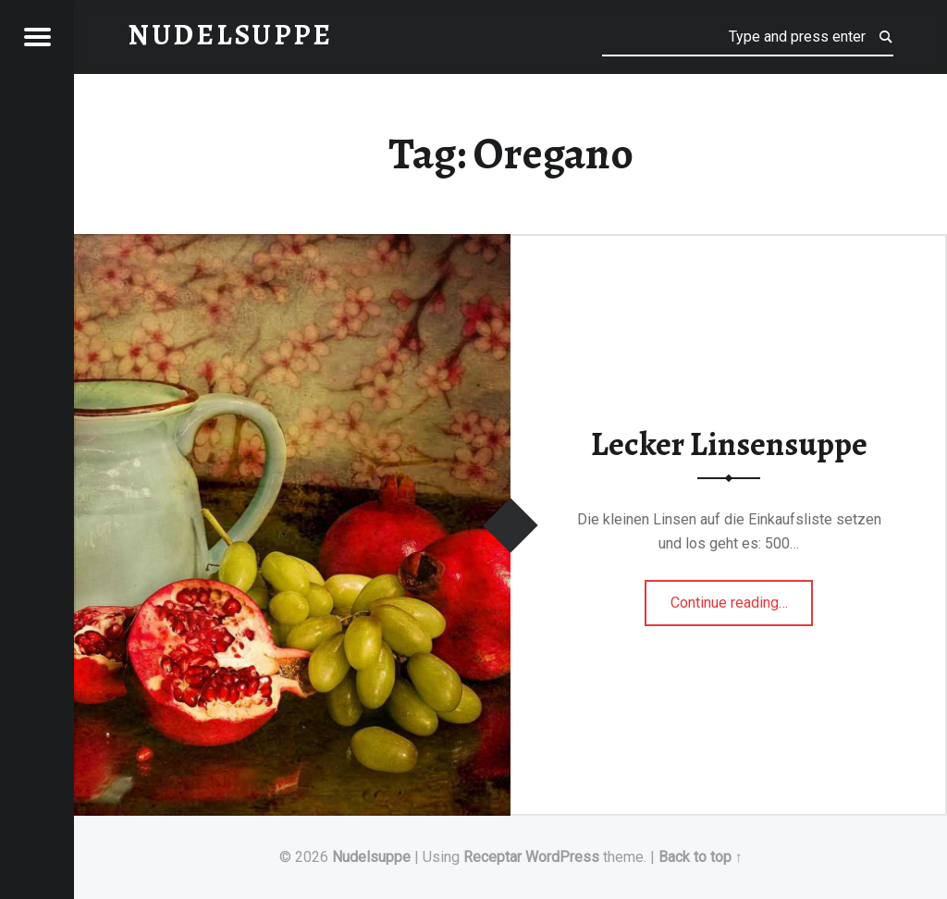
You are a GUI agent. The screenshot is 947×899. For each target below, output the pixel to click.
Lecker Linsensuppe (729, 444)
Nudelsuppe (371, 857)
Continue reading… (742, 596)
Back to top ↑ (700, 857)
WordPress (562, 857)
